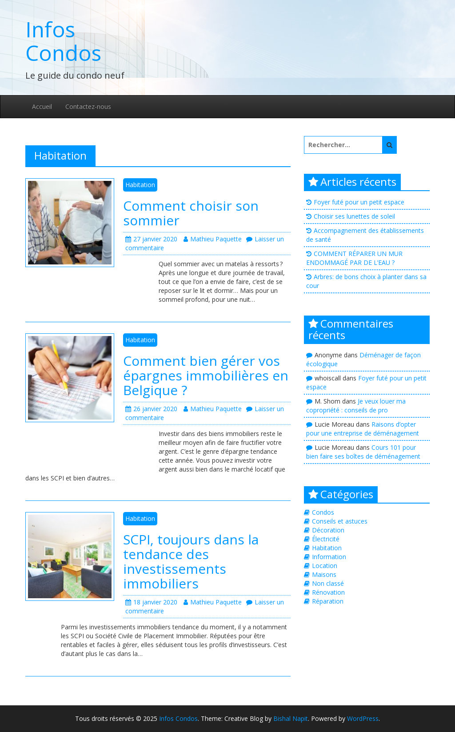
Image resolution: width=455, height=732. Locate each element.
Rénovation (328, 592)
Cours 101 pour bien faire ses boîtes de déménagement (363, 451)
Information (329, 556)
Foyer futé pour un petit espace (359, 202)
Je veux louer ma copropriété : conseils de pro (356, 405)
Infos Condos (63, 41)
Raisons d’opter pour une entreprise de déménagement (362, 428)
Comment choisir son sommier (191, 212)
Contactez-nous (88, 106)
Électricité (325, 539)
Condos (323, 512)
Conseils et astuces (339, 521)
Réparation (327, 601)
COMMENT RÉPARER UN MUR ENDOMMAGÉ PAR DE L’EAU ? (354, 258)
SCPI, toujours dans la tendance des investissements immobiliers (191, 561)
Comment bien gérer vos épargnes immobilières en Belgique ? (205, 375)
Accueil (42, 106)
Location (324, 565)
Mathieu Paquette (213, 239)
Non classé (328, 583)
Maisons (324, 574)
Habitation (140, 184)
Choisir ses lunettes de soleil (354, 216)
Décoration (328, 530)
